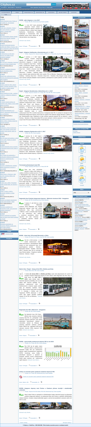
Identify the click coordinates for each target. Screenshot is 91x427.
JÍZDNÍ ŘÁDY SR (40, 12)
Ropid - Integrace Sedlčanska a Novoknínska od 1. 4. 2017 (36, 52)
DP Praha (36, 166)
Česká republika (45, 21)
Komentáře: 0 (33, 46)
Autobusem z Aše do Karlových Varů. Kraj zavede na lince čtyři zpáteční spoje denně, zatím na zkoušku (8, 129)
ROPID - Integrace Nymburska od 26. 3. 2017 (32, 131)
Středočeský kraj (37, 21)
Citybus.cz (8, 4)
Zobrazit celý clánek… (25, 40)
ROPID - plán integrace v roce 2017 (29, 20)
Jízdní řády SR (78, 217)
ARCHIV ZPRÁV (62, 12)
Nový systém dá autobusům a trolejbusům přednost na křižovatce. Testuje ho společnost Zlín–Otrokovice (9, 157)
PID (31, 21)
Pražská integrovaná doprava (80, 124)
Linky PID (58, 53)
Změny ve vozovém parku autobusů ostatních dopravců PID (37, 371)
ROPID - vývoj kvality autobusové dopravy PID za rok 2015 (36, 341)
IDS (29, 21)
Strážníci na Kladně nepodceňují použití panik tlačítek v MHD (8, 200)
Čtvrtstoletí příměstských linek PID (29, 165)
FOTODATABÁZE (5, 12)
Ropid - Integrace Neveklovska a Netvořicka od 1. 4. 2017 (36, 91)
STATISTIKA (51, 12)
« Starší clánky (23, 422)
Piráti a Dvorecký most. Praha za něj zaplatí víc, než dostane (8, 21)
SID (44, 391)
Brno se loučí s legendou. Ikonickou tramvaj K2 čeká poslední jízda (9, 62)
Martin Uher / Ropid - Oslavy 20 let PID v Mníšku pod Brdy (36, 269)
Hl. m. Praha (51, 53)
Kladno (39, 391)
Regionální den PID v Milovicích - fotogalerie (32, 309)
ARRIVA (46, 53)
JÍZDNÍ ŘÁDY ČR (28, 12)
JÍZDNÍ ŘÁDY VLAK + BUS (80, 201)
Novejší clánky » (67, 422)
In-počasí (82, 185)
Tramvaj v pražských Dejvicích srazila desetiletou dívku (8, 69)
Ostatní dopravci (76, 132)
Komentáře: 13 (35, 382)
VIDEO (17, 12)
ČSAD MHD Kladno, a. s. (80, 214)
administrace (76, 139)
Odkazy (76, 208)
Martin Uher (31, 270)
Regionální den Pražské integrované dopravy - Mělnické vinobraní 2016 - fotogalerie (44, 198)
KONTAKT (74, 12)
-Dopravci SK (32, 53)
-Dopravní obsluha (39, 53)
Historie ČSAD (9, 234)
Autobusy (31, 166)
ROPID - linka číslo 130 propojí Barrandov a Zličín (34, 235)
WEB (5, 14)
